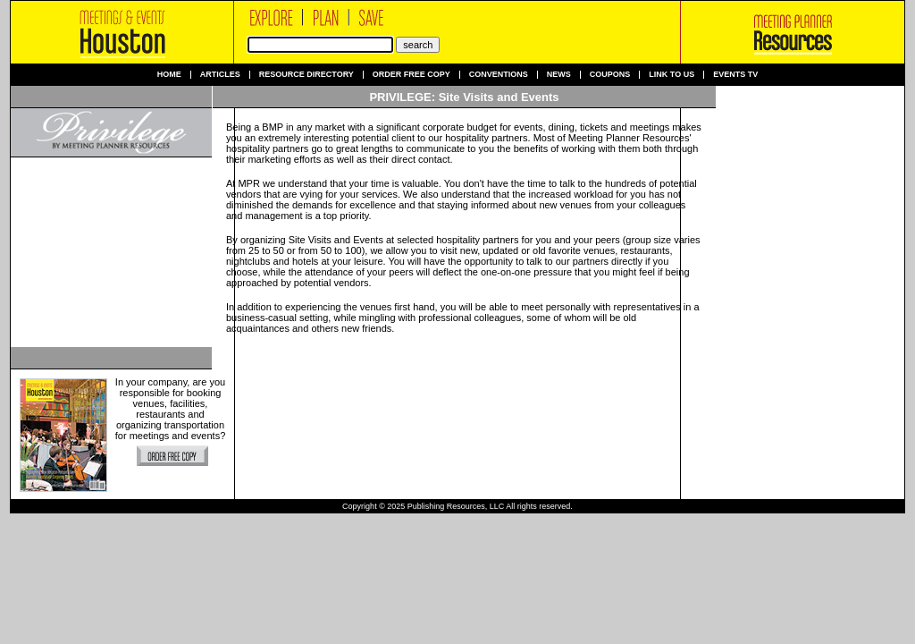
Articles (220, 75)
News (559, 75)
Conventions (498, 75)
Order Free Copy (411, 75)
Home (169, 75)
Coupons (610, 75)
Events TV (735, 75)
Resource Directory (306, 75)
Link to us (671, 75)
